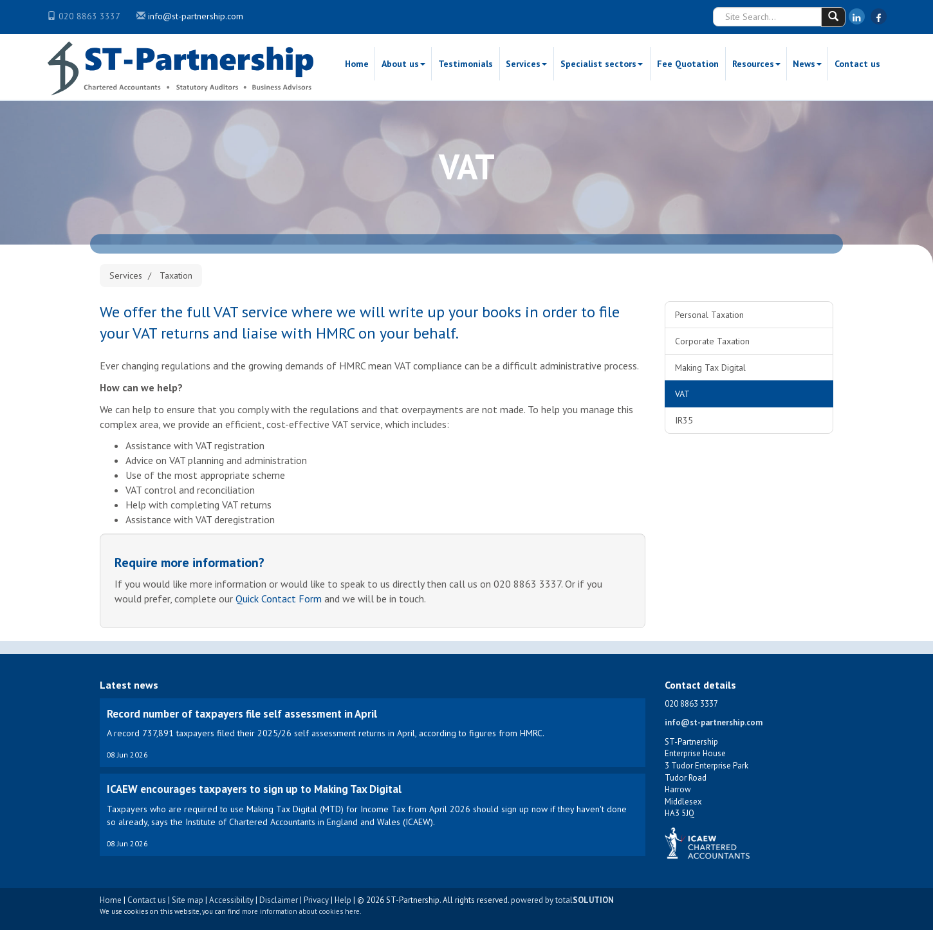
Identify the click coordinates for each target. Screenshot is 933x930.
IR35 (684, 420)
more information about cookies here (301, 911)
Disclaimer (278, 900)
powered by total (562, 900)
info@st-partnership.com (195, 16)
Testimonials (465, 64)
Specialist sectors (601, 64)
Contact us (857, 64)
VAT (682, 394)
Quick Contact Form (279, 598)
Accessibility (231, 900)
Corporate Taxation (712, 341)
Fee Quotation (688, 64)
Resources (756, 64)
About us (403, 64)
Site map (187, 900)
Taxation (176, 275)
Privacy (316, 900)
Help (343, 900)
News (807, 64)
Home (357, 64)
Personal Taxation (709, 315)
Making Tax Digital (710, 367)
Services (526, 64)
